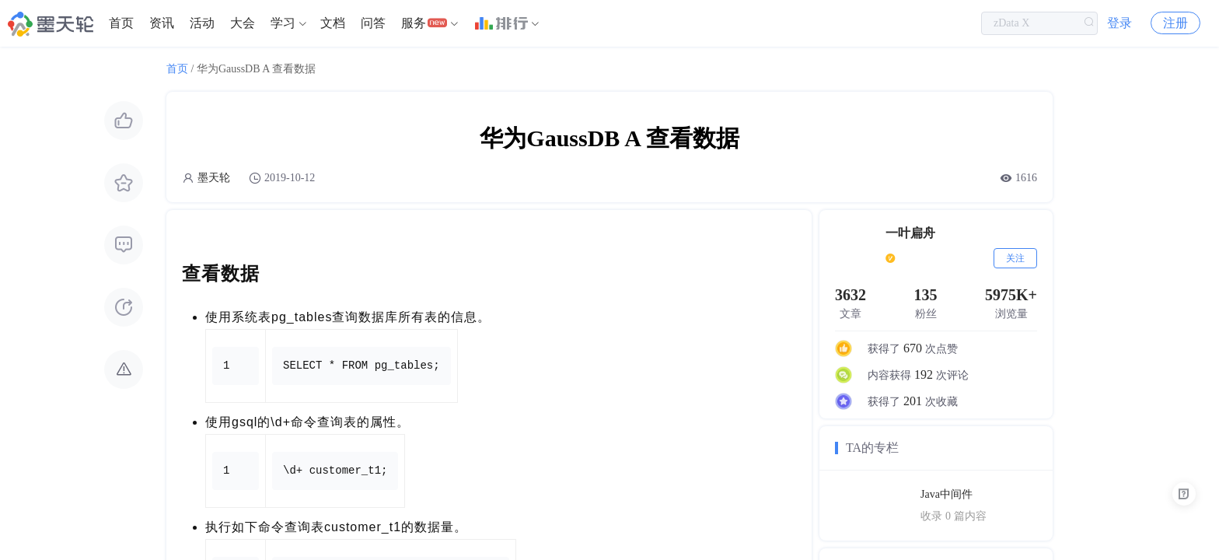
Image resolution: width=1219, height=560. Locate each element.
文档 (332, 23)
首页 (121, 23)
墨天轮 (213, 178)
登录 (1119, 23)
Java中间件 (946, 494)
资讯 (161, 23)
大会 (242, 23)
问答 (373, 23)
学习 (283, 23)
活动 (202, 23)
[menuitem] (121, 23)
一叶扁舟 (910, 233)
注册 (1175, 23)
